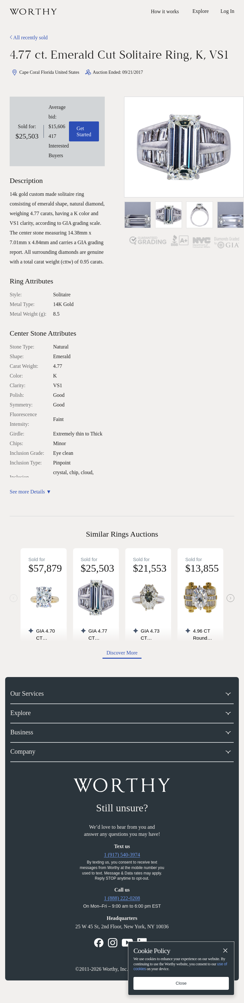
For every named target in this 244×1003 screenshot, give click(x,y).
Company (22, 751)
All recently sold (29, 37)
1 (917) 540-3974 (122, 854)
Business (21, 732)
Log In (227, 11)
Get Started (84, 131)
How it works (165, 11)
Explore (20, 712)
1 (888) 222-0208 (122, 898)
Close (181, 983)
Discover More (121, 652)
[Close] (225, 951)
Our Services (27, 693)
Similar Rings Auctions (122, 534)
